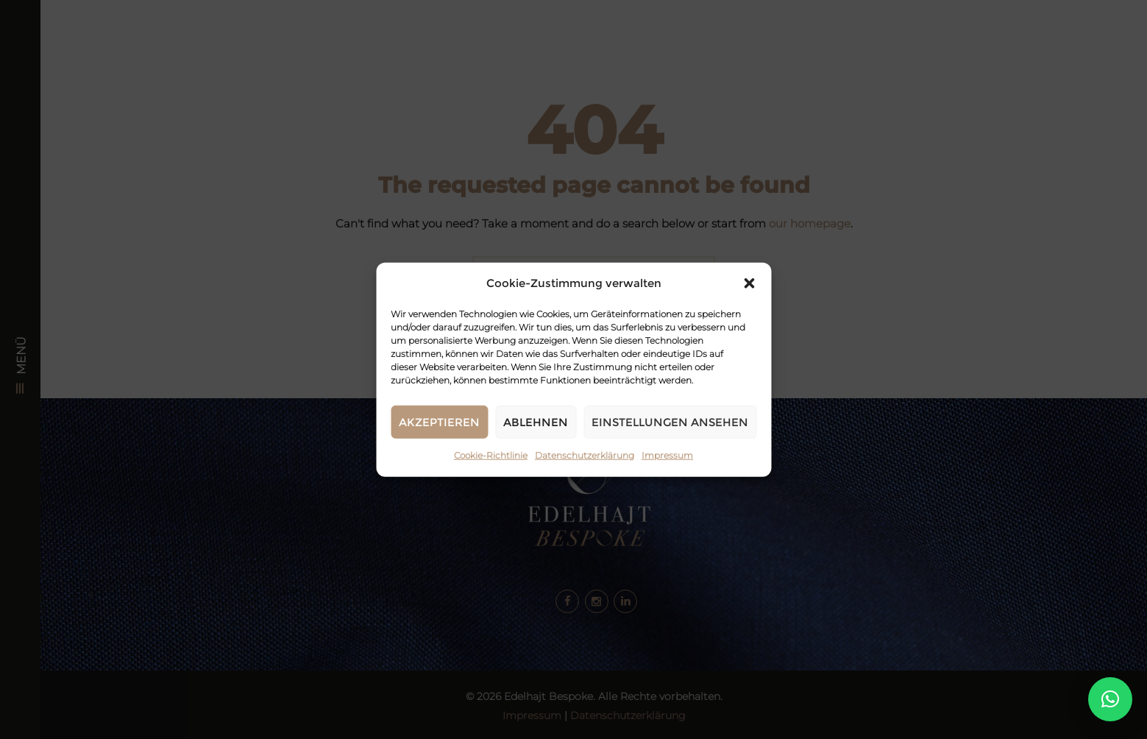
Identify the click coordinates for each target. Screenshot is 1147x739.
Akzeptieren (439, 422)
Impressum (667, 455)
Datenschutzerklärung (584, 455)
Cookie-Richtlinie (491, 455)
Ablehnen (535, 422)
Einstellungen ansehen (670, 422)
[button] (749, 283)
